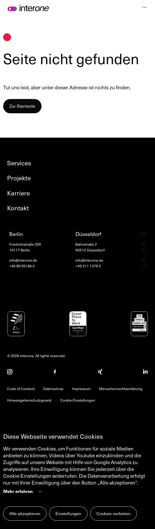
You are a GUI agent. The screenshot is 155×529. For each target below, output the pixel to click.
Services (19, 163)
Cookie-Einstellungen (77, 400)
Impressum (81, 388)
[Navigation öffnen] (144, 8)
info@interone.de (23, 260)
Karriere (18, 193)
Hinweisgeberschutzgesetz (29, 400)
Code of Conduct (21, 388)
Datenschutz (53, 388)
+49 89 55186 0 (22, 265)
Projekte (19, 177)
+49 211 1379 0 (88, 265)
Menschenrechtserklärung (120, 388)
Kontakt (18, 208)
